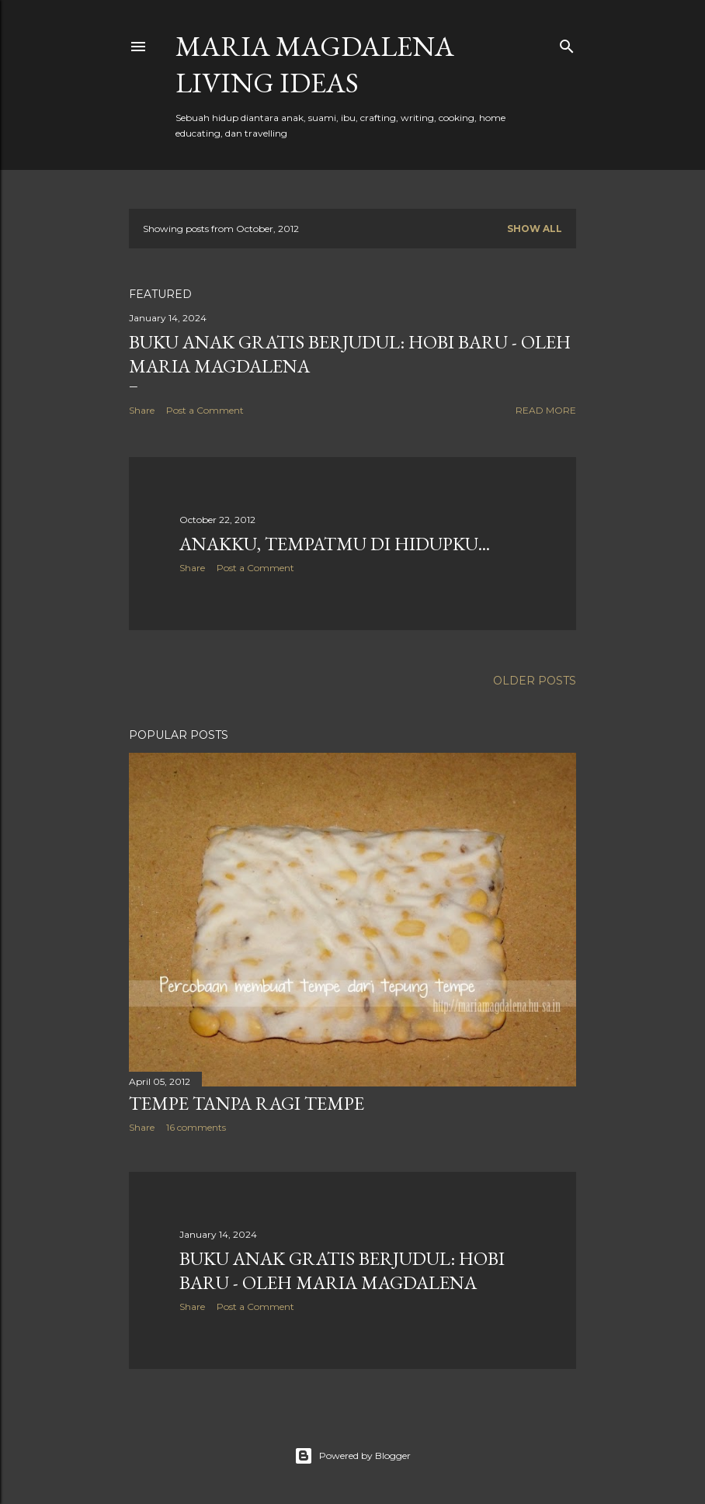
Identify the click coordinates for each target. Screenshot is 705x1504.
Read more (546, 410)
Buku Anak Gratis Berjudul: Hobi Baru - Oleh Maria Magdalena (342, 1270)
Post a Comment (205, 410)
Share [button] (142, 410)
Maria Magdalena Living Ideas (314, 64)
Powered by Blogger (352, 1456)
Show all (534, 228)
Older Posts (534, 681)
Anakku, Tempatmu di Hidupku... (334, 544)
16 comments (196, 1127)
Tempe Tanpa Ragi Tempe (246, 1103)
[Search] (566, 43)
